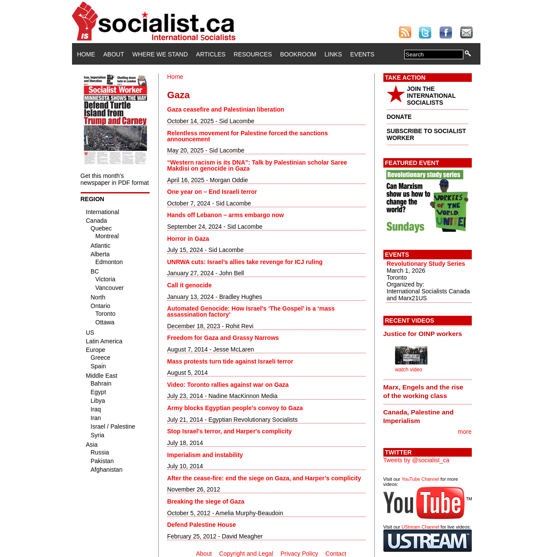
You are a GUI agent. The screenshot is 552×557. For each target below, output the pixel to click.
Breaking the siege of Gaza (206, 501)
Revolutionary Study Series (426, 263)
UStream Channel (420, 526)
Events (362, 54)
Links (333, 54)
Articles (211, 54)
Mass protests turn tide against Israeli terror (230, 361)
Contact (336, 553)
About (114, 54)
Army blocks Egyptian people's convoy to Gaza (235, 408)
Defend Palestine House (201, 524)
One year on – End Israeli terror (212, 191)
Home (86, 54)
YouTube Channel (420, 479)
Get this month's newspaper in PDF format (115, 179)
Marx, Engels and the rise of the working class (423, 391)
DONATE (399, 116)
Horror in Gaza (188, 238)
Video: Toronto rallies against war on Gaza (228, 384)
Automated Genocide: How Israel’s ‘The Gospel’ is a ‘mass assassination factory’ (251, 311)
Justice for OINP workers (422, 333)
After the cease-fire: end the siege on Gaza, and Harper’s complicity (264, 478)
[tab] (427, 333)
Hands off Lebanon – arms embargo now (225, 215)
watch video (408, 370)
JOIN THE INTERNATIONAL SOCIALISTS (431, 95)
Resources (253, 54)
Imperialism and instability (205, 454)
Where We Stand (160, 54)
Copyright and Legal (246, 553)
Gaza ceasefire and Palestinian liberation (226, 109)
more (465, 431)
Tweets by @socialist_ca (416, 460)
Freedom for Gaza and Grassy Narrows (223, 337)
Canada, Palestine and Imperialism (418, 416)
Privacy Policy (299, 553)
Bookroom (298, 54)
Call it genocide (189, 285)
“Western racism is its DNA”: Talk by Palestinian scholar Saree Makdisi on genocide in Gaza (257, 165)
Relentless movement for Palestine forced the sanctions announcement (247, 136)
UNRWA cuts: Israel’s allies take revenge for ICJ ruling (245, 261)
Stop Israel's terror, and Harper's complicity (229, 431)
